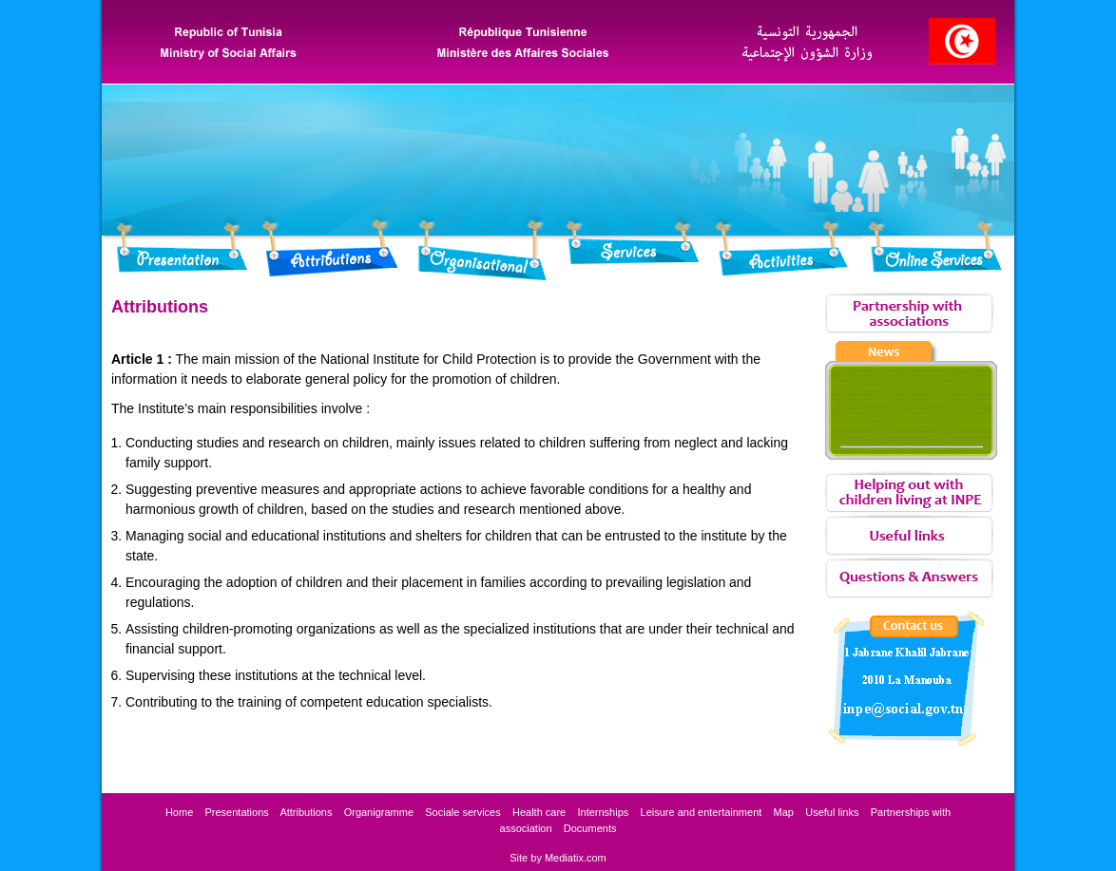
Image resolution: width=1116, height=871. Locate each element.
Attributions (305, 812)
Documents (590, 828)
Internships (602, 812)
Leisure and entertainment (701, 812)
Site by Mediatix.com (558, 857)
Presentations (237, 812)
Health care (539, 812)
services (462, 812)
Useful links (831, 812)
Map (784, 812)
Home (179, 812)
